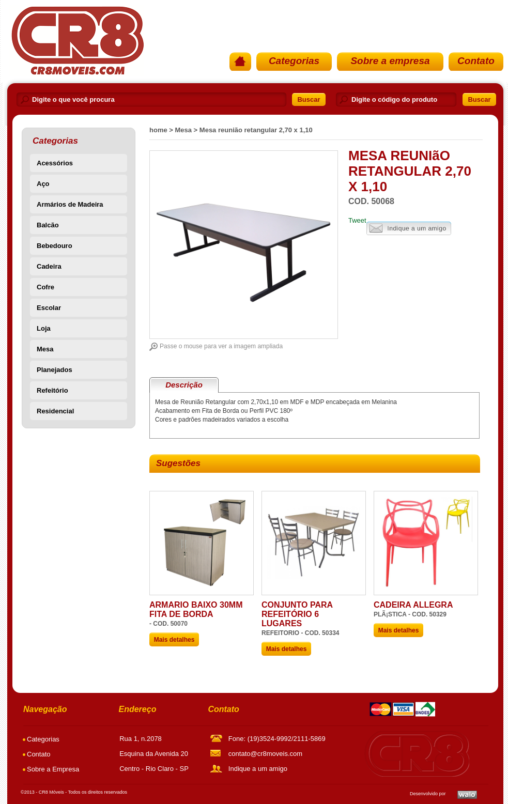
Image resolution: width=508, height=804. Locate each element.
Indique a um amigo (408, 229)
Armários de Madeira (70, 204)
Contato (476, 60)
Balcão (48, 225)
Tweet (357, 220)
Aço (43, 184)
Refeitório (52, 390)
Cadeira (49, 266)
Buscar (308, 99)
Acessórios (55, 163)
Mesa (45, 349)
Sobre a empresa (389, 60)
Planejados (54, 370)
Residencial (55, 411)
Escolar (49, 308)
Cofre (45, 287)
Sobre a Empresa (53, 769)
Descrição (184, 384)
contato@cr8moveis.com (265, 753)
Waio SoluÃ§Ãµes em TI (467, 795)
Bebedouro (54, 246)
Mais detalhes (174, 639)
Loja (44, 328)
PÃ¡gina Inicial (76, 40)
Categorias (294, 60)
